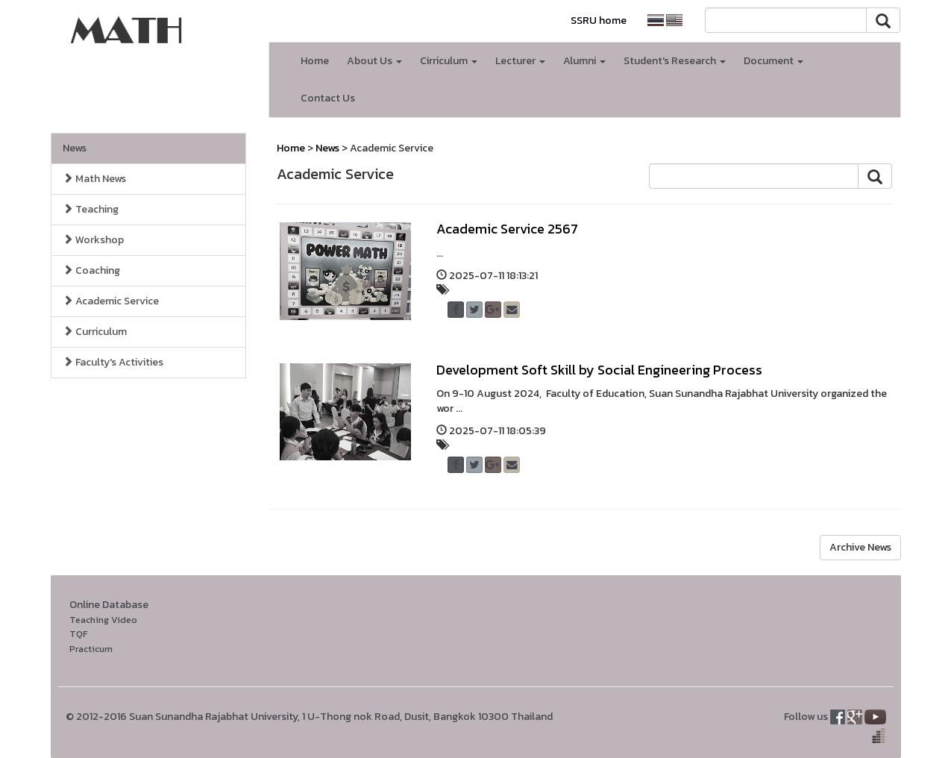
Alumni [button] (584, 61)
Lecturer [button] (520, 61)
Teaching (91, 209)
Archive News (860, 547)
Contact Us (328, 98)
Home (315, 61)
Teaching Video (103, 620)
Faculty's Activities (113, 362)
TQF (78, 634)
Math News (94, 179)
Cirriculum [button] (448, 61)
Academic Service (111, 301)
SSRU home (599, 20)
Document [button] (773, 61)
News (75, 148)
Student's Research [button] (675, 61)
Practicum (91, 649)
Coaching (91, 270)
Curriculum (95, 331)
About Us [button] (374, 61)
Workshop (93, 240)
